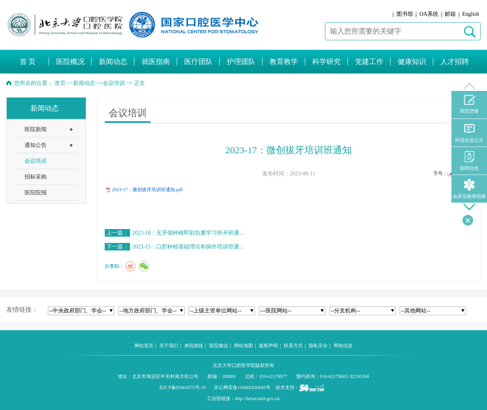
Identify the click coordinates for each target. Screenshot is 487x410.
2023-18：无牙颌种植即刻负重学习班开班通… (188, 233)
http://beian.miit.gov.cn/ (258, 398)
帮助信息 (343, 345)
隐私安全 (318, 345)
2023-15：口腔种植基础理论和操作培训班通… (188, 247)
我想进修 (469, 104)
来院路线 (193, 345)
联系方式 (293, 345)
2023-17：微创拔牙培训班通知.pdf (147, 189)
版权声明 (268, 345)
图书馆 (404, 14)
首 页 (28, 62)
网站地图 (243, 345)
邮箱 (450, 14)
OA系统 (428, 14)
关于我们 (168, 345)
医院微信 (218, 345)
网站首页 (143, 345)
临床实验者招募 (469, 189)
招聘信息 (469, 161)
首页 (60, 83)
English (470, 14)
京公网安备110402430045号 (242, 387)
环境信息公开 (469, 133)
